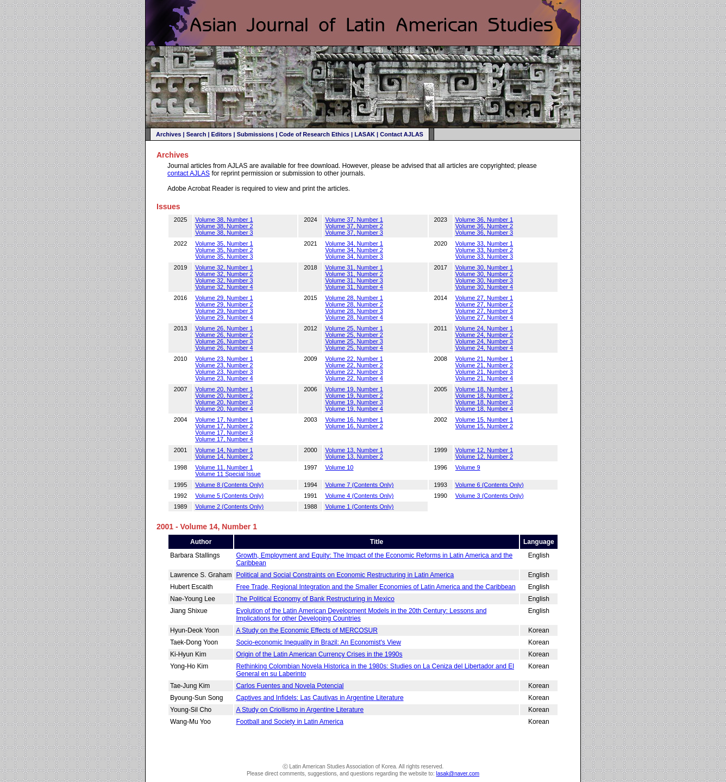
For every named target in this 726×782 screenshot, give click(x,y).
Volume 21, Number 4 (484, 378)
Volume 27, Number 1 (484, 298)
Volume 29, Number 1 (224, 298)
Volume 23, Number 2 (224, 365)
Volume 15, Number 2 (484, 426)
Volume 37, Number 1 (354, 219)
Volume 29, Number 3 (224, 311)
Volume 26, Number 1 (224, 328)
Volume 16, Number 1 (354, 419)
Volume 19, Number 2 (354, 395)
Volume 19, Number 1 (354, 389)
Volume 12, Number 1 (484, 450)
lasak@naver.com (457, 774)
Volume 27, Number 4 (484, 317)
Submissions (255, 134)
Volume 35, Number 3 (224, 256)
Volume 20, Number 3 (224, 402)
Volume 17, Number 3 (224, 432)
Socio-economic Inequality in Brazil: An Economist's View (318, 642)
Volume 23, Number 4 (224, 378)
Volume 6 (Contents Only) (489, 484)
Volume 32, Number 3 (224, 280)
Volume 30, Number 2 (484, 274)
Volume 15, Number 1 (484, 419)
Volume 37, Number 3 (354, 232)
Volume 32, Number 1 (224, 267)
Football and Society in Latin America (289, 721)
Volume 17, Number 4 (224, 439)
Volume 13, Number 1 (354, 450)
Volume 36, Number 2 (484, 226)
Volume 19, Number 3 (354, 402)
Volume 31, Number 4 (354, 287)
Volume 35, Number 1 (224, 243)
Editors (221, 134)
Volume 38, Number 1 (224, 219)
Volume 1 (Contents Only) (359, 506)
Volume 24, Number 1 (484, 328)
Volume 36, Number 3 (484, 232)
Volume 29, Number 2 (224, 304)
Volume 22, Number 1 (354, 358)
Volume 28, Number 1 (354, 298)
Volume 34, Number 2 (354, 250)
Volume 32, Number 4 (224, 287)
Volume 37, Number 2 (354, 226)
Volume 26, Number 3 (224, 341)
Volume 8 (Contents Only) (229, 484)
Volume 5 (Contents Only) (229, 495)
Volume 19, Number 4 (354, 408)
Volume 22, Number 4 (354, 378)
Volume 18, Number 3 (484, 402)
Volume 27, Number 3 (484, 311)
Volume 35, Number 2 (224, 250)
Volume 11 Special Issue (227, 474)
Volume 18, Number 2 (484, 395)
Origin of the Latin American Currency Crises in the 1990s (319, 654)
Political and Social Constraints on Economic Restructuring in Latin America (345, 575)
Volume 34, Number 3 (354, 256)
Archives (168, 134)
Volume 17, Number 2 (224, 426)
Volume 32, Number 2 (224, 274)
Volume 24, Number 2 (484, 334)
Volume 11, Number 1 (224, 467)
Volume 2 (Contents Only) (229, 506)
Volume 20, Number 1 (224, 389)
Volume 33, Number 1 (484, 243)
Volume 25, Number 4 (354, 348)
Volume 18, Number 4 (484, 408)
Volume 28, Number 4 (354, 317)
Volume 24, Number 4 (484, 348)
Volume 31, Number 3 (354, 280)
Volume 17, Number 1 (224, 419)
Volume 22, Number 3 (354, 371)
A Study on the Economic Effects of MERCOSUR (307, 630)
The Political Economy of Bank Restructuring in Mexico (315, 599)
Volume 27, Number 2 (484, 304)
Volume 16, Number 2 (354, 426)
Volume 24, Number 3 (484, 341)
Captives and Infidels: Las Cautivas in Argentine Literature (319, 698)
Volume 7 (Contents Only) (359, 484)
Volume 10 (339, 467)
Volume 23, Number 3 (224, 371)
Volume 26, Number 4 (224, 348)
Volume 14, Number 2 (224, 456)
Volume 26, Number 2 (224, 334)
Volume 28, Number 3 (354, 311)
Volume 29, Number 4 (224, 317)
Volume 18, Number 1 (484, 389)
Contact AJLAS (401, 134)
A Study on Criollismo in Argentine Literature (300, 710)
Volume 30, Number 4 (484, 287)
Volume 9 (467, 467)
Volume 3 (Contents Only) (489, 495)
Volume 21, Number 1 (484, 358)
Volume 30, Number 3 (484, 280)
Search (196, 134)
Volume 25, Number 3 (354, 341)
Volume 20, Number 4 (224, 408)
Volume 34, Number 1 (354, 243)
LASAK (364, 134)
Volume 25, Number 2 (354, 334)
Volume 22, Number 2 (354, 365)
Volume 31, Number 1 (354, 267)
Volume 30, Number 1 (484, 267)
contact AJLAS (188, 173)
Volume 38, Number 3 (224, 232)
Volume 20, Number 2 (224, 395)
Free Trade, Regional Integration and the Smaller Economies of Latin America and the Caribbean (375, 587)
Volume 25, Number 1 (354, 328)
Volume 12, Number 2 (484, 456)
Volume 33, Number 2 (484, 250)
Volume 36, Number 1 (484, 219)
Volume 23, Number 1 (224, 358)
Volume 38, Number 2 (224, 226)
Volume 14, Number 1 (224, 450)
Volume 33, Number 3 (484, 256)
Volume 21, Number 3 (484, 371)
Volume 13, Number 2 (354, 456)
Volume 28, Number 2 (354, 304)
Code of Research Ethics (314, 134)
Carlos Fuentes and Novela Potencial (289, 686)
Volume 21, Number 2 (484, 365)
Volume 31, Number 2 (354, 274)
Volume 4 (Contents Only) (359, 495)
